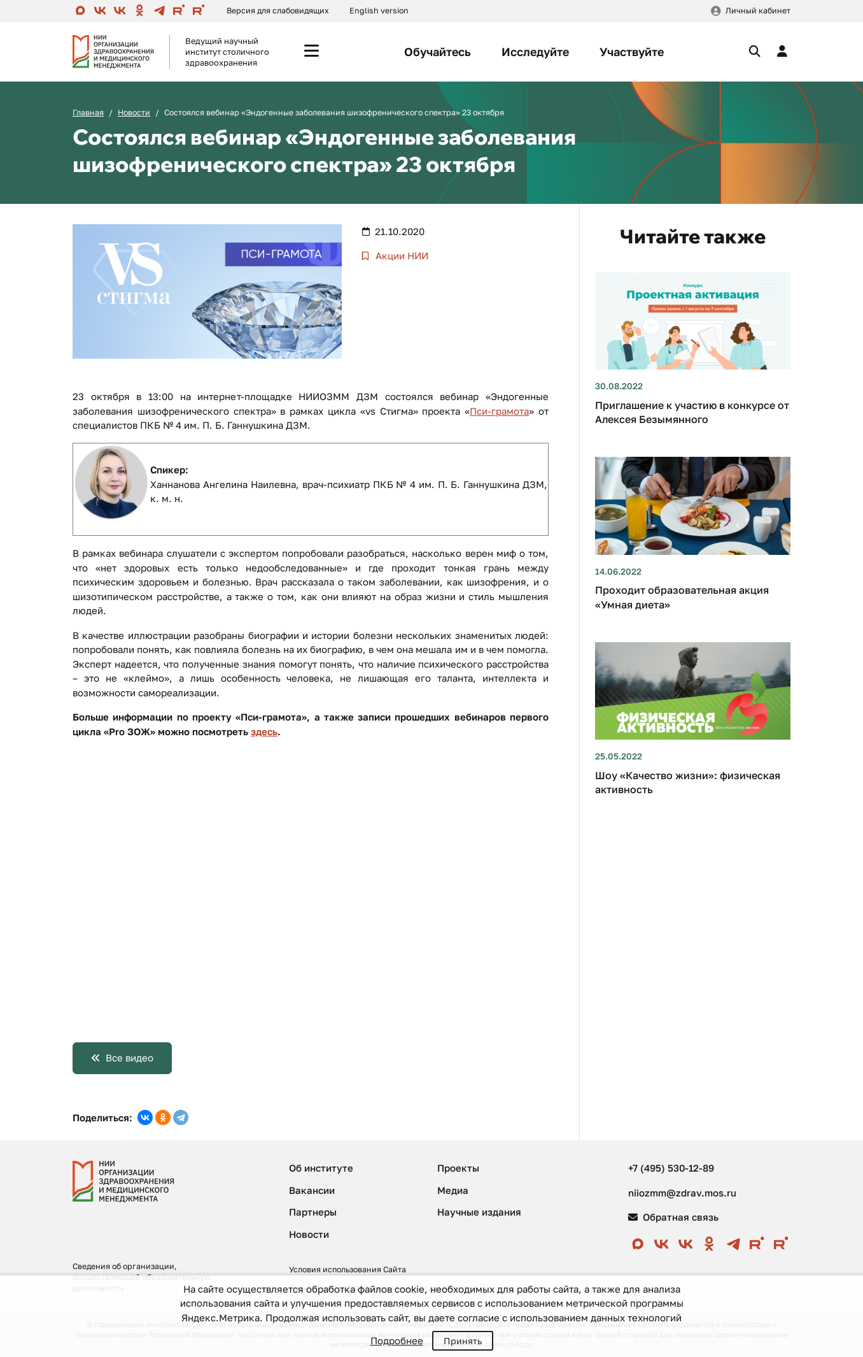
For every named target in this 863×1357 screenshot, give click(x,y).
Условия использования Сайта (347, 1269)
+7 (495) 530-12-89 (671, 1168)
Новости (134, 112)
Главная (88, 112)
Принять (463, 1340)
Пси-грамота (499, 411)
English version (379, 10)
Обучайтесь (437, 52)
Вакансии (312, 1190)
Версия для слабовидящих (278, 10)
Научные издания (479, 1211)
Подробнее (396, 1340)
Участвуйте (632, 52)
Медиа (452, 1190)
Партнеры (313, 1211)
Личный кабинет (758, 10)
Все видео (129, 1057)
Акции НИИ (400, 255)
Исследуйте (535, 52)
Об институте (321, 1168)
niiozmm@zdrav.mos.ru (682, 1192)
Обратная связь (673, 1217)
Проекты (458, 1168)
